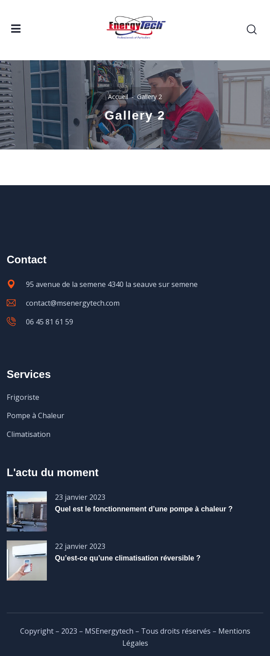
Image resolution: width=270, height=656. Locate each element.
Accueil (118, 96)
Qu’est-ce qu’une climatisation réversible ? (127, 558)
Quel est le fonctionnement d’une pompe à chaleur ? (144, 509)
